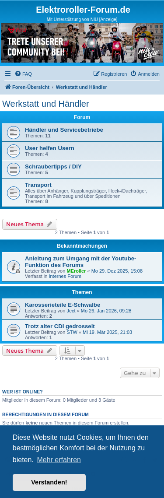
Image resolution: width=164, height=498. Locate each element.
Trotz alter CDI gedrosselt (60, 326)
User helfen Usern (49, 148)
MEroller (76, 271)
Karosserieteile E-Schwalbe (62, 305)
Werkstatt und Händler (45, 104)
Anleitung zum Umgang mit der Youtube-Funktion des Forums (80, 261)
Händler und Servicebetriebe (64, 129)
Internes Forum (65, 276)
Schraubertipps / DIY (53, 166)
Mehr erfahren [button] (59, 459)
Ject (70, 310)
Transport (38, 185)
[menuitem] (23, 74)
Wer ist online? (22, 391)
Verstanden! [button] (49, 482)
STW (71, 332)
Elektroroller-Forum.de (83, 9)
